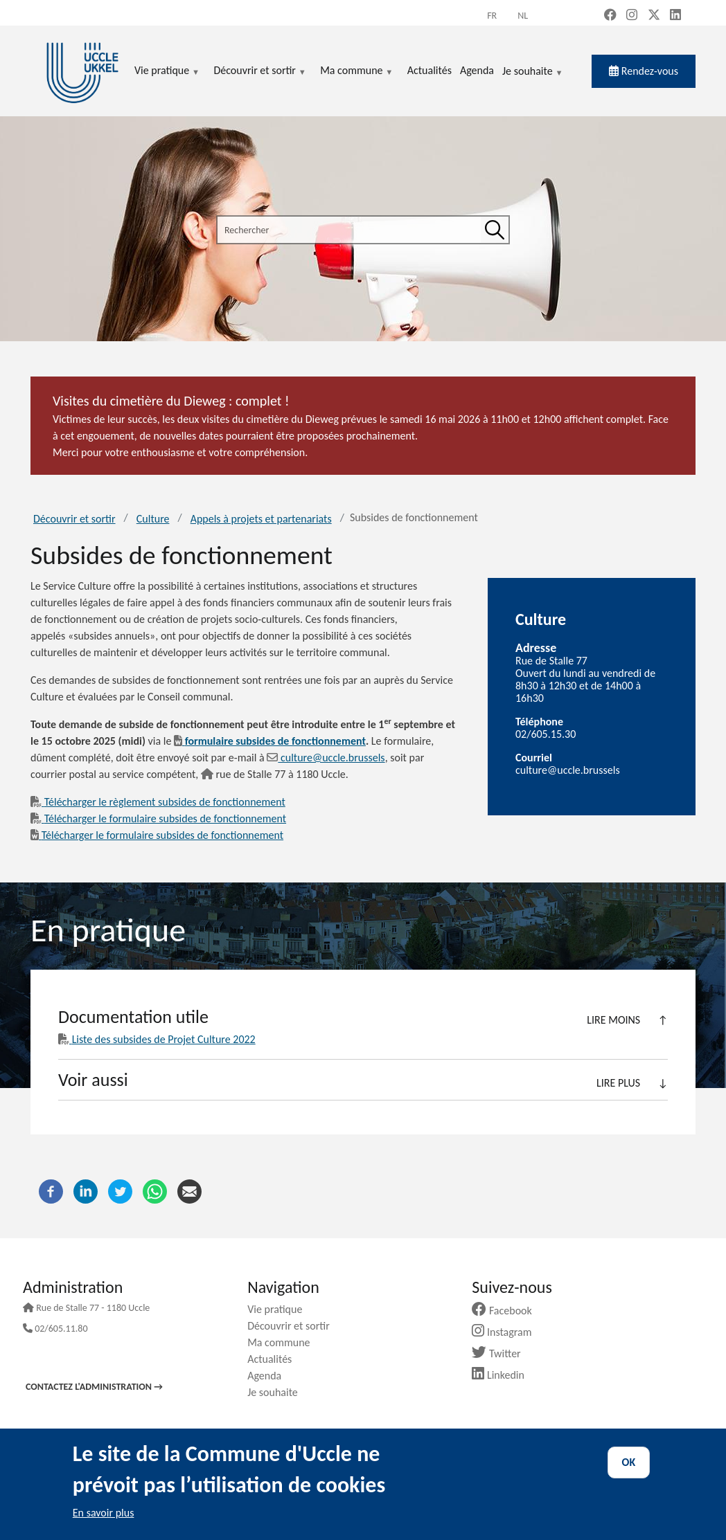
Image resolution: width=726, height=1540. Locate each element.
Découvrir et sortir (74, 518)
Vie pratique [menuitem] (167, 71)
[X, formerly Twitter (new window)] (654, 16)
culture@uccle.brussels (325, 757)
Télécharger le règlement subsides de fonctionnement (157, 801)
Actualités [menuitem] (429, 70)
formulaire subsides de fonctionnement (270, 741)
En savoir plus (103, 1512)
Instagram (506, 1332)
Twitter (501, 1353)
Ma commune (284, 1342)
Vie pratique (280, 1309)
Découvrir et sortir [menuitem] (259, 71)
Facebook (507, 1310)
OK (629, 1462)
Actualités (275, 1359)
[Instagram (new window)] (632, 16)
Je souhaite (532, 72)
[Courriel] (189, 1190)
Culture (153, 518)
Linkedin (503, 1375)
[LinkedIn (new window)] (675, 16)
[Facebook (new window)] (610, 16)
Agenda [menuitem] (477, 70)
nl (522, 15)
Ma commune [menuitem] (356, 71)
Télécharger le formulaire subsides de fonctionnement (158, 818)
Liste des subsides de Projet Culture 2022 (157, 1039)
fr (492, 15)
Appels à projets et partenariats (261, 518)
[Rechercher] (494, 230)
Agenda (269, 1375)
